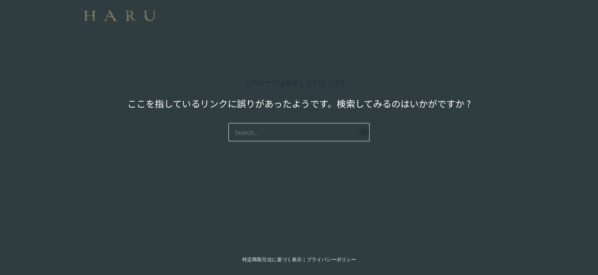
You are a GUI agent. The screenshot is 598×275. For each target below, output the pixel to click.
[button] (339, 10)
